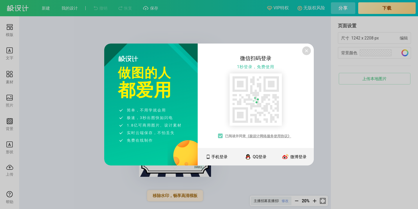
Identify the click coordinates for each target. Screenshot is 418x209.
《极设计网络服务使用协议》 (268, 136)
